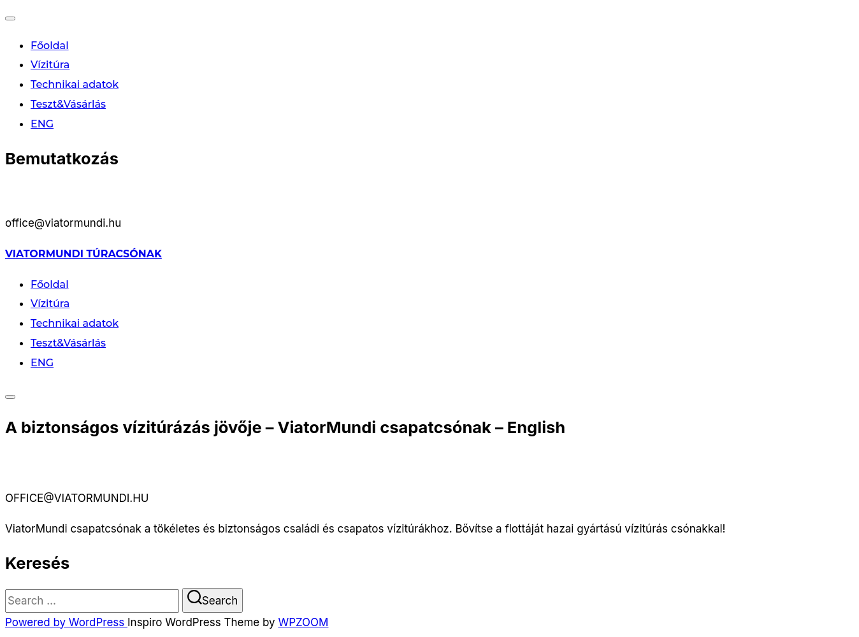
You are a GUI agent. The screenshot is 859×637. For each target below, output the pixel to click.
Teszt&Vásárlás (68, 104)
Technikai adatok (75, 84)
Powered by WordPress (66, 622)
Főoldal (50, 45)
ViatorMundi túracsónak (83, 254)
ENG (42, 124)
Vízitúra (50, 65)
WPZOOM (303, 622)
